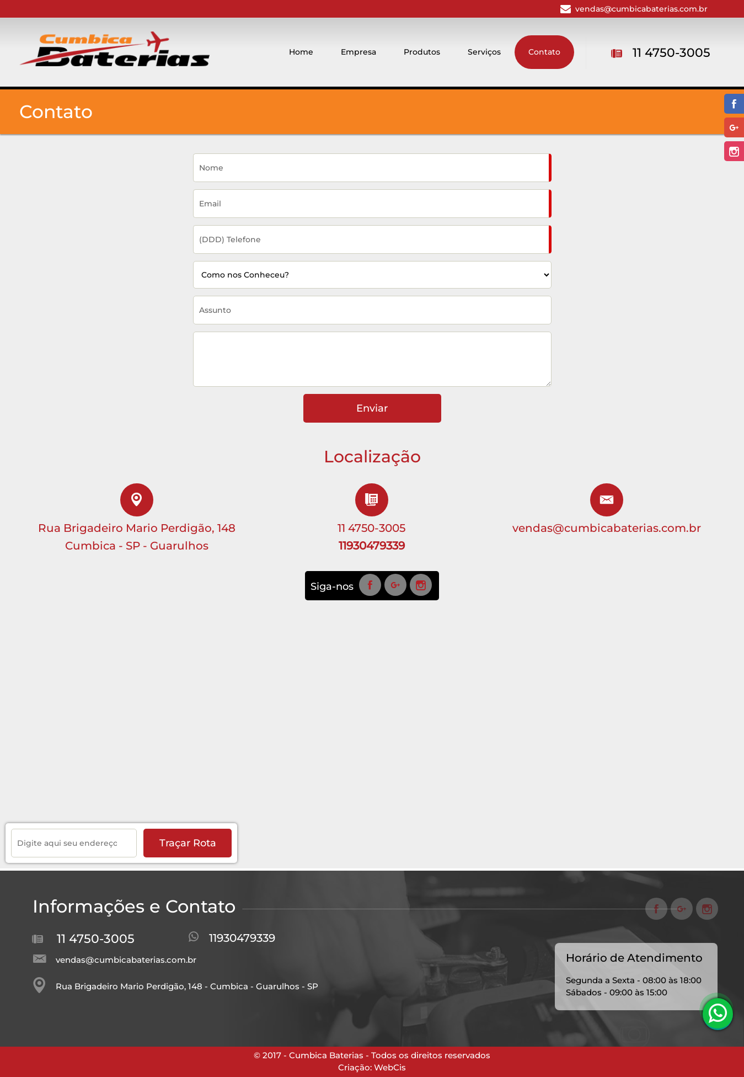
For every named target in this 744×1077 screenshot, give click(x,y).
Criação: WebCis (372, 1067)
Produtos (422, 52)
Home (301, 52)
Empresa (358, 52)
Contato (544, 52)
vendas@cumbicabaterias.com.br (641, 9)
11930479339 (242, 938)
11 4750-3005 (671, 52)
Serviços (484, 52)
